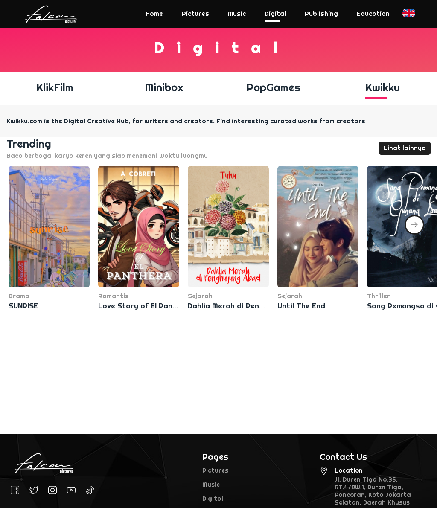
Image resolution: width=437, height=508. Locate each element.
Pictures (215, 470)
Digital (212, 498)
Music (211, 484)
